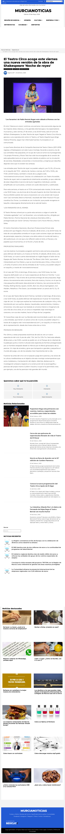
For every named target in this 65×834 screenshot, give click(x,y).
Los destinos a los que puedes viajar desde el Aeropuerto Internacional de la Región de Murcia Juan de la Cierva (48, 692)
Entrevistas (9, 25)
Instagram (23, 817)
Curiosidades (51, 815)
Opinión (27, 21)
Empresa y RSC (53, 21)
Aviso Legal (43, 830)
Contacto (50, 830)
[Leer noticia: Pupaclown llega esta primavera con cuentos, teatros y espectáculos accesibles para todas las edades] (16, 416)
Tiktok (35, 817)
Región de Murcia (12, 21)
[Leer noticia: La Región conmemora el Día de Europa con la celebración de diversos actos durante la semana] (7, 543)
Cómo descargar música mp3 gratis (47, 754)
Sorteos (40, 1)
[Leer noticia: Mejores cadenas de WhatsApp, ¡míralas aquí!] (16, 650)
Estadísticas (47, 817)
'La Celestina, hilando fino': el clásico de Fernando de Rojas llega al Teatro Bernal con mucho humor (45, 510)
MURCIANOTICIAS (33, 12)
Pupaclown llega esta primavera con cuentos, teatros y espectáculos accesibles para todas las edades (44, 412)
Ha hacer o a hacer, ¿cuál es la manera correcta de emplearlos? (15, 628)
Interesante (47, 387)
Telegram (30, 817)
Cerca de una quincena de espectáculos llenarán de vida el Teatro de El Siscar (45, 436)
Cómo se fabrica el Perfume (45, 722)
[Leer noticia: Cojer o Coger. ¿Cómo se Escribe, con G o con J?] (48, 650)
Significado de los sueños (38, 815)
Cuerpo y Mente (14, 815)
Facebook (16, 817)
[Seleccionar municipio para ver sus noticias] (54, 1)
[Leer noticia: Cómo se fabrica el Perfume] (48, 713)
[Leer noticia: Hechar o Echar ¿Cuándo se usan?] (48, 618)
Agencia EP (11, 73)
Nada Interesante (47, 396)
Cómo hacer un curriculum (12, 754)
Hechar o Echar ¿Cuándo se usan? (47, 628)
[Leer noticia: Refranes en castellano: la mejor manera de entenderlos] (16, 681)
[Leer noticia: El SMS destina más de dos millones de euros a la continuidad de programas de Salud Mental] (7, 549)
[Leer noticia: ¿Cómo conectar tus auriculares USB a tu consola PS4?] (16, 776)
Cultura (38, 21)
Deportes (35, 25)
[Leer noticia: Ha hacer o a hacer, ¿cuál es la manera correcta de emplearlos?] (16, 618)
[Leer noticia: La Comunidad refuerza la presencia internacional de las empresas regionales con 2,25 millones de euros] (7, 571)
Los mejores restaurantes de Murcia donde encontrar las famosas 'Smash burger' (16, 724)
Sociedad (23, 25)
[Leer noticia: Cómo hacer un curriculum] (16, 745)
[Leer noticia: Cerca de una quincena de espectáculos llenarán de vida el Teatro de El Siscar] (16, 441)
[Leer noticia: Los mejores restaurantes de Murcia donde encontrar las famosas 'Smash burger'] (16, 713)
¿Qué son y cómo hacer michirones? (48, 786)
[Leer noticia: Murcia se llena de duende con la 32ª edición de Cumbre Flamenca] (16, 466)
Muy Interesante (18, 387)
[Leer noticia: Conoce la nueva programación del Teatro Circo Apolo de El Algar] (16, 490)
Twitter (40, 817)
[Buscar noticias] (44, 1)
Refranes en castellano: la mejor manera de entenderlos (14, 692)
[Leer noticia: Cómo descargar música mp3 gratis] (48, 745)
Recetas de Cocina (25, 815)
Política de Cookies (33, 830)
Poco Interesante (18, 396)
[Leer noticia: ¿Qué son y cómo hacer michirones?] (48, 776)
